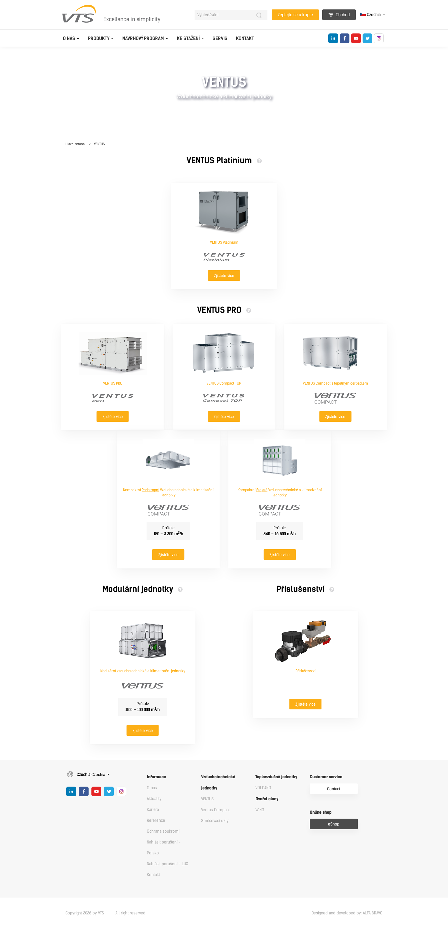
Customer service (326, 777)
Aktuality (154, 798)
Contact (333, 789)
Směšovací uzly (215, 820)
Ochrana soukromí (163, 831)
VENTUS (99, 144)
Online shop (320, 812)
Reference (156, 820)
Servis (220, 38)
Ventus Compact (215, 809)
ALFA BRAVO (373, 913)
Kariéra (153, 809)
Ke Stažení (188, 38)
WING (259, 809)
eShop (333, 824)
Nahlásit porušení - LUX (167, 864)
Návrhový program (143, 38)
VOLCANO (263, 787)
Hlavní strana (75, 144)
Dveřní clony (266, 799)
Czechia (371, 14)
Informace (156, 777)
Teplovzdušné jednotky (276, 777)
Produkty (98, 38)
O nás (69, 38)
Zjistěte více (224, 275)
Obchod (339, 14)
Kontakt (245, 38)
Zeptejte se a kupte (295, 14)
